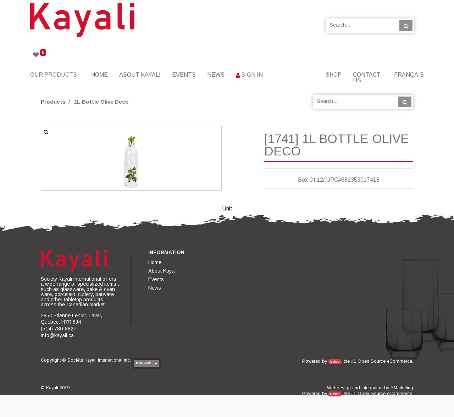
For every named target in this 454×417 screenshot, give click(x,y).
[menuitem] (99, 75)
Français (409, 75)
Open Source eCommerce (385, 361)
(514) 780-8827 (58, 328)
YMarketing (402, 387)
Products (53, 102)
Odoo (335, 361)
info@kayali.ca (57, 335)
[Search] (406, 25)
